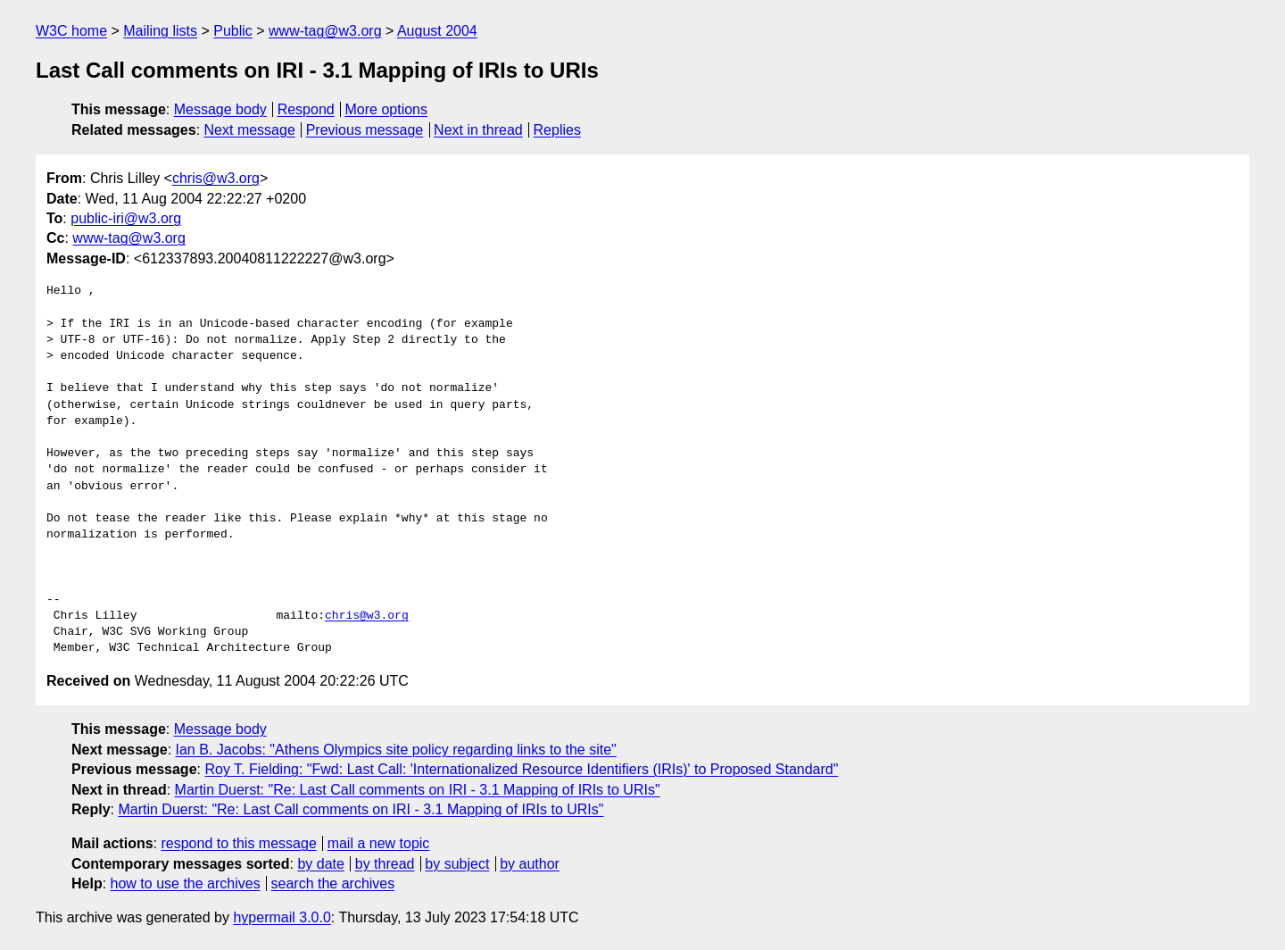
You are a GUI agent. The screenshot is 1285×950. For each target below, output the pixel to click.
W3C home (71, 30)
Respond (306, 109)
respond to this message (238, 843)
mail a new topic (378, 843)
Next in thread (478, 130)
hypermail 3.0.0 (281, 917)
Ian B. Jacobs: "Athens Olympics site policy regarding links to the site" (396, 749)
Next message (249, 130)
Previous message (365, 130)
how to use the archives (186, 883)
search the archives (333, 883)
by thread (385, 863)
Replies (557, 130)
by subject (457, 863)
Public (233, 30)
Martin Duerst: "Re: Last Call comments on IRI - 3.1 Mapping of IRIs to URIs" (417, 789)
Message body (220, 109)
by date (320, 863)
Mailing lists (160, 30)
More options (386, 109)
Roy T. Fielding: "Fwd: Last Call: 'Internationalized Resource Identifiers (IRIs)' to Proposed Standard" (521, 769)
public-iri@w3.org (125, 218)
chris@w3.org (216, 178)
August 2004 (437, 30)
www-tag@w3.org (325, 30)
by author (530, 863)
